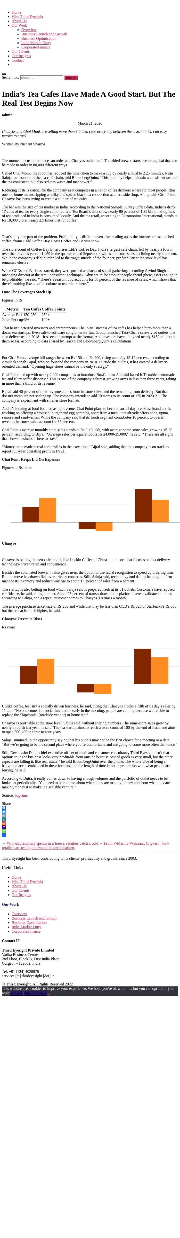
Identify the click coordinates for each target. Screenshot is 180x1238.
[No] (49, 994)
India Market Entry (36, 43)
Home (16, 12)
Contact (18, 60)
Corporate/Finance (35, 47)
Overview (29, 30)
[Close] (4, 74)
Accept (16, 993)
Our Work (10, 904)
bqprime (21, 795)
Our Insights (21, 56)
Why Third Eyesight (27, 17)
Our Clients (21, 51)
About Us (19, 21)
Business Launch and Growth (44, 34)
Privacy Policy (35, 993)
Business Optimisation (38, 38)
